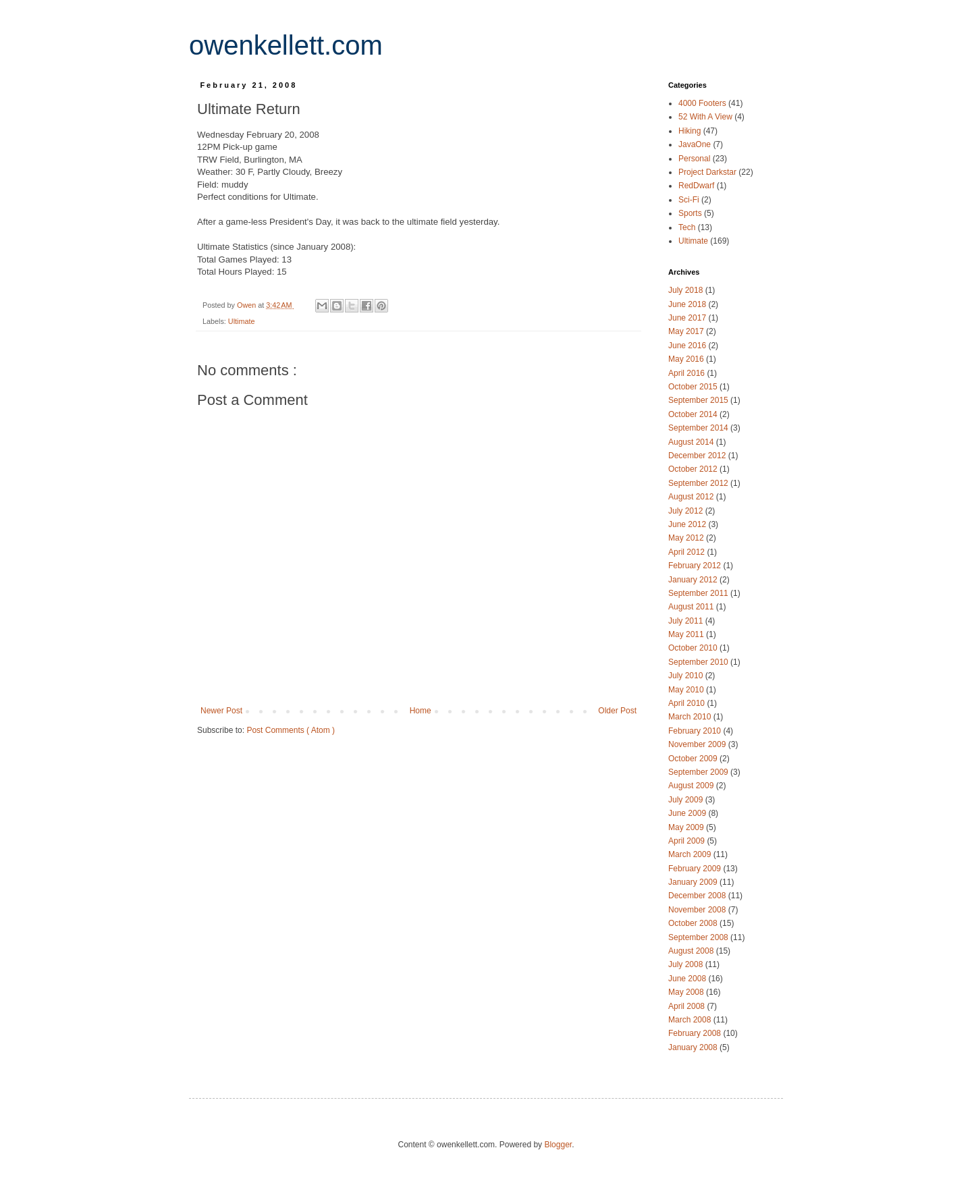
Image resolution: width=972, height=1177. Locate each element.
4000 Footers (703, 103)
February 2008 (695, 1033)
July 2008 (686, 964)
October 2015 (694, 386)
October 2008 (694, 923)
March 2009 (690, 854)
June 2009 (688, 813)
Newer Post (221, 710)
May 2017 (687, 331)
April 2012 (687, 552)
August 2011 (692, 606)
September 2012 (699, 483)
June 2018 (688, 304)
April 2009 (687, 841)
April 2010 (687, 703)
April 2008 (687, 1006)
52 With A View (706, 116)
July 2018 (686, 290)
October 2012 (694, 469)
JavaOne (695, 144)
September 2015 (699, 400)
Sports (691, 213)
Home (420, 710)
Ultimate (241, 321)
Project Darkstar (708, 172)
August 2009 (692, 785)
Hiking (690, 131)
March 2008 (690, 1019)
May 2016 (687, 359)
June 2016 (688, 345)
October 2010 (694, 648)
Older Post (617, 710)
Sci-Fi (689, 199)
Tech (688, 227)
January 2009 (694, 882)
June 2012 (688, 524)
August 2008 (692, 951)
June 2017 (688, 318)
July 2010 (686, 675)
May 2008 (687, 992)
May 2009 (687, 827)
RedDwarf (697, 185)
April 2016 (687, 373)
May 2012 (687, 538)
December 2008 (698, 895)
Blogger (558, 1144)
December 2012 (698, 455)
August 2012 (692, 496)
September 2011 (699, 593)
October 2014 (694, 414)
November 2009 (698, 744)
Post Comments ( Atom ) (290, 730)
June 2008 (688, 978)
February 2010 (695, 731)
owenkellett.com (286, 45)
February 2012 (695, 565)
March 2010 (690, 716)
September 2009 (699, 772)
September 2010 (699, 662)
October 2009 (694, 758)
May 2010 (687, 689)
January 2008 (694, 1047)
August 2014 (692, 442)
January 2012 (694, 579)
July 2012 (686, 511)
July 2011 (686, 621)
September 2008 (699, 937)
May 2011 (687, 634)
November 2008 (698, 909)
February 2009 (695, 868)
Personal (695, 158)
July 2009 (686, 799)
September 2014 (699, 428)
